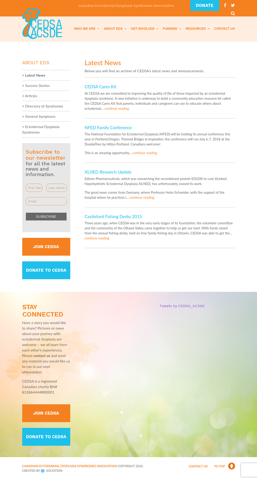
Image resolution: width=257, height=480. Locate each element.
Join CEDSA (46, 246)
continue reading (116, 108)
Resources (196, 28)
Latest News (35, 75)
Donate (205, 5)
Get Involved (143, 28)
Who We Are (85, 28)
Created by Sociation (42, 471)
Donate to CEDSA (46, 270)
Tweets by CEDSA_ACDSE (182, 306)
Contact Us (224, 28)
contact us (41, 355)
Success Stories (37, 85)
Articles (31, 96)
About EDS (113, 28)
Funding (170, 28)
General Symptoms (40, 116)
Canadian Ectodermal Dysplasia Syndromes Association (69, 466)
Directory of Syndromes (44, 106)
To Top (224, 466)
